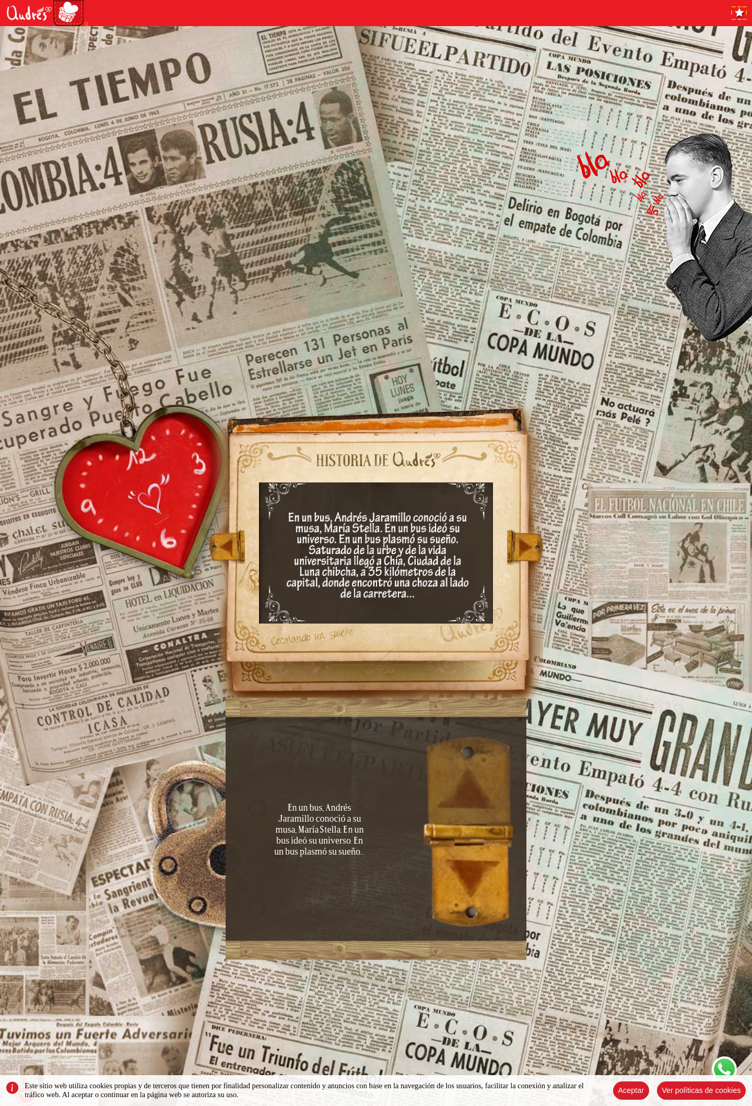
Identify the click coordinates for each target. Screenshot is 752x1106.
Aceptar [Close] (631, 1090)
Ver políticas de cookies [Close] (701, 1090)
